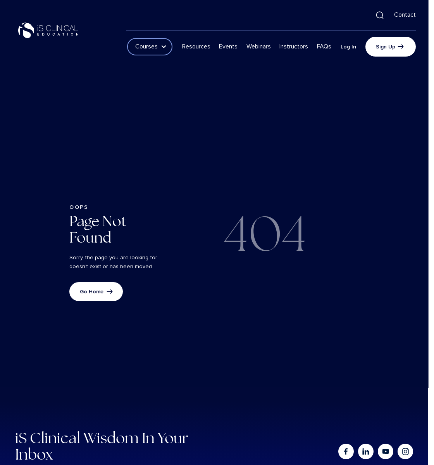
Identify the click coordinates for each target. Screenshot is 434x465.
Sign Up (385, 46)
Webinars (258, 46)
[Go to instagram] (405, 451)
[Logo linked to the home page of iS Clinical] (48, 30)
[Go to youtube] (385, 451)
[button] (380, 15)
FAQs (324, 46)
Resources (196, 46)
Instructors (293, 46)
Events (228, 46)
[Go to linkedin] (365, 451)
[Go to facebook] (345, 451)
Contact (405, 15)
